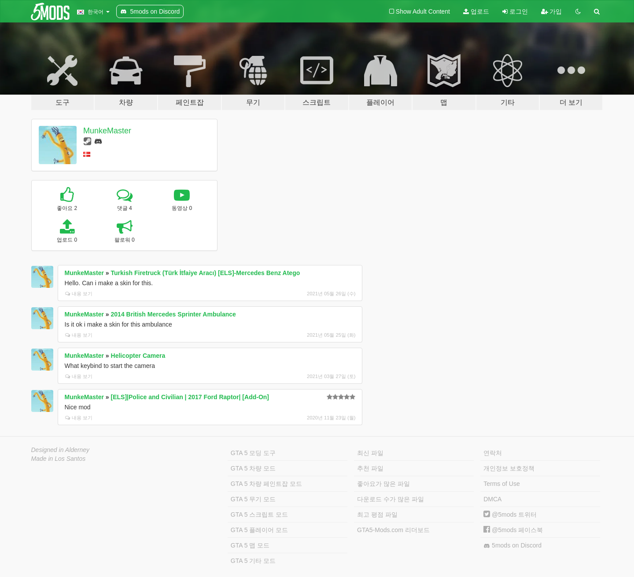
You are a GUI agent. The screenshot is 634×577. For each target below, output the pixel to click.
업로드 (476, 11)
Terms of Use (501, 483)
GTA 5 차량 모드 (253, 468)
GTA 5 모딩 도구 (253, 452)
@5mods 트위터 (510, 514)
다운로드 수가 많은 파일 (390, 499)
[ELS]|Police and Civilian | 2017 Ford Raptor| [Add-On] (190, 397)
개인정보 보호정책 (508, 468)
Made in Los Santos (58, 458)
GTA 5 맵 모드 (250, 545)
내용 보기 (78, 293)
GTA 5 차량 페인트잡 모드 (266, 483)
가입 (551, 11)
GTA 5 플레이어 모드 (259, 529)
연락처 (492, 452)
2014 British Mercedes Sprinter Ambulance (173, 314)
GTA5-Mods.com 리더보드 (393, 529)
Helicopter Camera (138, 355)
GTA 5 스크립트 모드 (259, 514)
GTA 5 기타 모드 (253, 560)
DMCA (492, 499)
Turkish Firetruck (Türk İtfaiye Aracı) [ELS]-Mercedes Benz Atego (205, 272)
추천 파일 (370, 468)
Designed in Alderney (60, 449)
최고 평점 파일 (377, 514)
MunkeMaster (107, 130)
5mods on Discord (512, 545)
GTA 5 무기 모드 (253, 499)
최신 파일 (370, 452)
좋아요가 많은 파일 (383, 483)
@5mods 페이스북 (513, 530)
